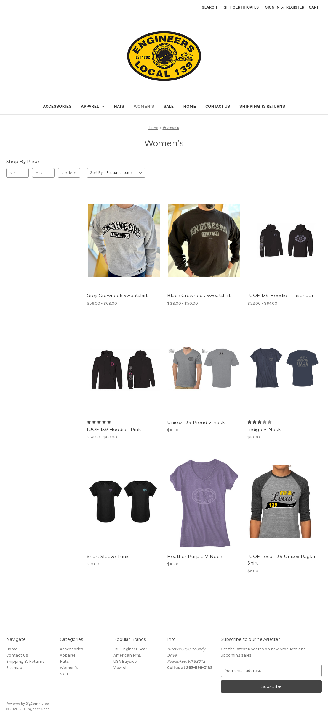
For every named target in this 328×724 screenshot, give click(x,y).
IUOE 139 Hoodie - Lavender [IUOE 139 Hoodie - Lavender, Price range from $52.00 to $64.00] (280, 295)
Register (295, 7)
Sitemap (14, 667)
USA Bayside (125, 661)
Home (189, 106)
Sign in (272, 7)
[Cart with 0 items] (313, 7)
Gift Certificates (241, 7)
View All (120, 667)
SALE (169, 106)
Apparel (92, 106)
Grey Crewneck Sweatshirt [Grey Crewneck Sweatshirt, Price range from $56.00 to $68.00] (117, 295)
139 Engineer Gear (130, 649)
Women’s (144, 106)
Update (69, 172)
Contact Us (217, 106)
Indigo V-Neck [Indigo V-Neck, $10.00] (264, 429)
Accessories (57, 106)
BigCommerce (37, 704)
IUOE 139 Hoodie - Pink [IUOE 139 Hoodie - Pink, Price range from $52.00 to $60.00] (114, 429)
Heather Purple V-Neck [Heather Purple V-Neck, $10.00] (194, 556)
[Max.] (43, 173)
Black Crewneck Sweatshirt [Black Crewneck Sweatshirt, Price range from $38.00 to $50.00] (199, 295)
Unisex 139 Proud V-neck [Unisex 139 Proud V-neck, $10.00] (196, 422)
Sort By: (96, 172)
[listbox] (125, 172)
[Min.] (17, 173)
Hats (119, 106)
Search (209, 7)
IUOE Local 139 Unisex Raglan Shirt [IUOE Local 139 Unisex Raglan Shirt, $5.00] (282, 560)
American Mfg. (127, 655)
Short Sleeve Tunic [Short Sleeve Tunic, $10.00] (108, 556)
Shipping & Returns (262, 106)
